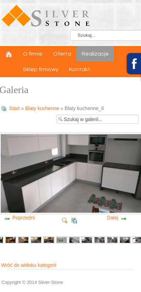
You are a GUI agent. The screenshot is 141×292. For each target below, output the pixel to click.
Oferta (62, 54)
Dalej (112, 218)
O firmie (33, 54)
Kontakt (79, 69)
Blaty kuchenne (42, 108)
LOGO (70, 16)
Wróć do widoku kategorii (28, 265)
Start (14, 108)
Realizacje (95, 54)
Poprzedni (23, 218)
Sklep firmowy (40, 69)
